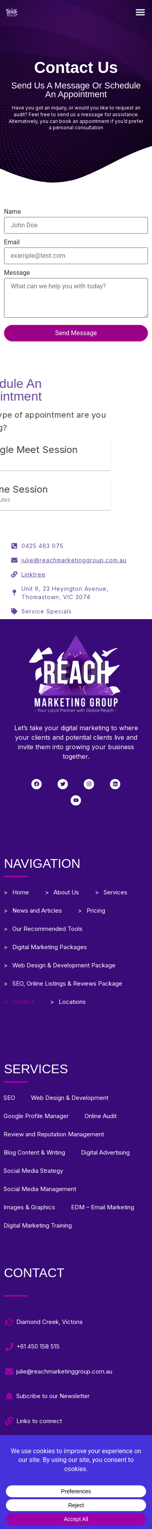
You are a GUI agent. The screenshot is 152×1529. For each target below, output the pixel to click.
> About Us (62, 892)
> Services (111, 892)
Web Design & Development (69, 1097)
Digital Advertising (105, 1152)
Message (76, 294)
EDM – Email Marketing (102, 1207)
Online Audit (101, 1116)
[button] (140, 11)
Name (76, 219)
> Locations (68, 1001)
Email (76, 249)
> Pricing (91, 910)
